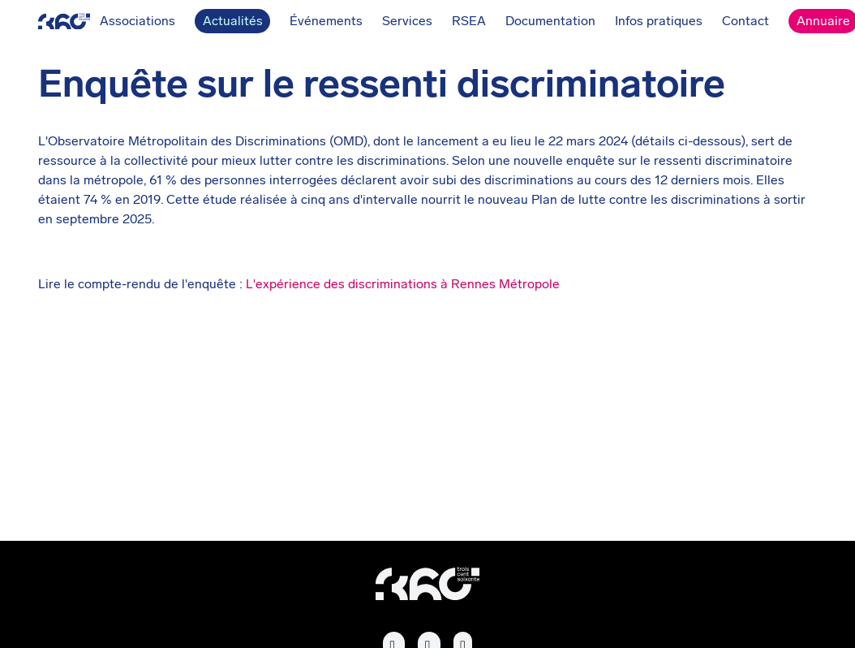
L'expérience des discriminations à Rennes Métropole (403, 284)
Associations (106, 21)
